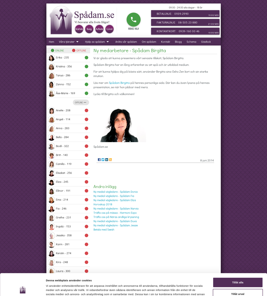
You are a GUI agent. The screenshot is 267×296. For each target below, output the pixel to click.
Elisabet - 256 (68, 173)
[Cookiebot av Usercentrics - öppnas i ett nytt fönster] (22, 289)
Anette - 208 (68, 110)
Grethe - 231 (68, 217)
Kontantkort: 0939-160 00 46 (188, 32)
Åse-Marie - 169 (68, 93)
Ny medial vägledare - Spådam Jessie (115, 225)
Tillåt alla (237, 261)
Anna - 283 (68, 128)
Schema (191, 41)
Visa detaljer (190, 289)
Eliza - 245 (68, 182)
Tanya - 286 (68, 75)
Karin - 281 (68, 244)
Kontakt (165, 41)
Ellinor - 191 (68, 191)
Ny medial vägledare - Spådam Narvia (115, 208)
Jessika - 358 (68, 235)
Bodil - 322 (68, 146)
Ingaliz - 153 (68, 226)
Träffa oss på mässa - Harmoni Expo (115, 212)
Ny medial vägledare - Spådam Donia (115, 191)
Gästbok (206, 41)
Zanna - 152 (68, 84)
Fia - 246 (68, 209)
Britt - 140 (68, 155)
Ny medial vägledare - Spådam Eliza (114, 200)
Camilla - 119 (68, 164)
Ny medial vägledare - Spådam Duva (115, 221)
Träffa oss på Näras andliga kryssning (116, 217)
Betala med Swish (103, 229)
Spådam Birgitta (119, 83)
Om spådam (149, 41)
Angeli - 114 (68, 119)
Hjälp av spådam (97, 42)
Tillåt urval (237, 273)
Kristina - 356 (68, 66)
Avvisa (238, 284)
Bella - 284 (68, 137)
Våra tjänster (69, 42)
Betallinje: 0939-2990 (188, 14)
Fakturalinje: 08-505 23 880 (188, 23)
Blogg (178, 41)
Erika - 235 (68, 57)
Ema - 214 (68, 200)
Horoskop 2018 (102, 204)
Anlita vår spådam (126, 41)
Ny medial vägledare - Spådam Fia (113, 196)
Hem (51, 41)
